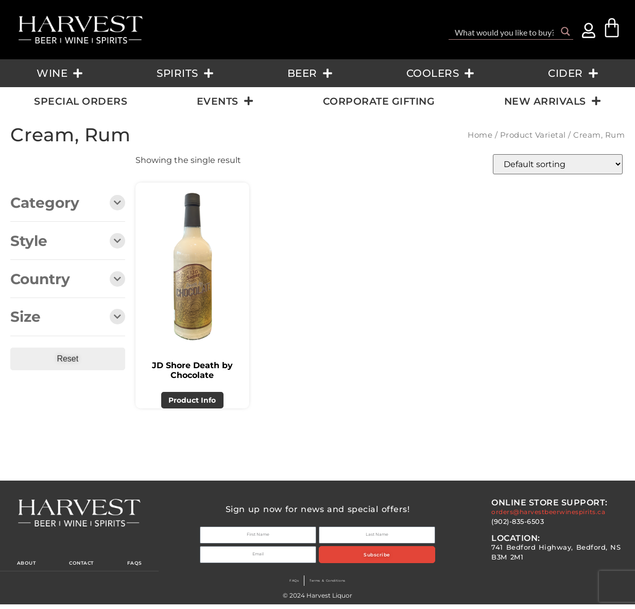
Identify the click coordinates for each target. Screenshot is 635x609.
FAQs (279, 585)
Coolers (440, 73)
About (26, 565)
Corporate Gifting (379, 101)
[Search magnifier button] (565, 31)
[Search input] (504, 31)
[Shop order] (558, 164)
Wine (60, 73)
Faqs (137, 565)
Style (67, 242)
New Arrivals (552, 101)
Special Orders (80, 101)
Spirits (185, 73)
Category (67, 203)
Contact (84, 565)
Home (480, 135)
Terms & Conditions (332, 585)
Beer (310, 73)
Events (225, 101)
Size (67, 317)
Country (67, 280)
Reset (67, 358)
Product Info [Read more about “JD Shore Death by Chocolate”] (192, 400)
